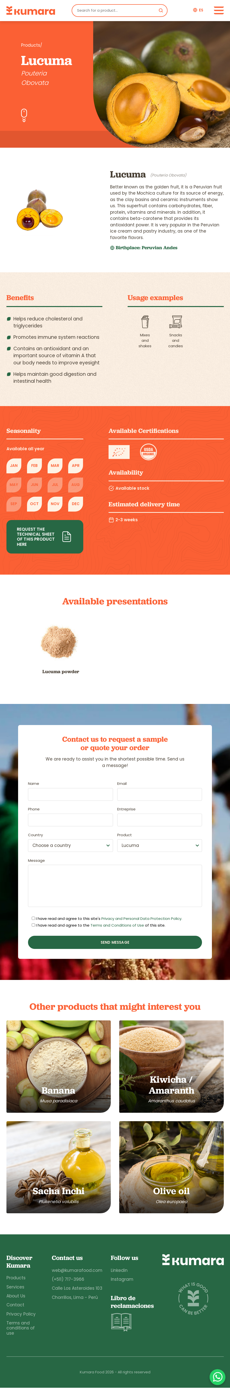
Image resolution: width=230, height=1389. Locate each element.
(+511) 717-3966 (67, 1280)
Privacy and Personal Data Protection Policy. (141, 918)
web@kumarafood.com (76, 1271)
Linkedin (118, 1271)
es (201, 10)
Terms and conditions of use (20, 1329)
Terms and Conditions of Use (117, 925)
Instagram (121, 1280)
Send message (115, 942)
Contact (15, 1306)
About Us (15, 1297)
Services (15, 1288)
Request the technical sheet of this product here (44, 536)
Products (16, 1279)
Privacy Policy (21, 1315)
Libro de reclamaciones (132, 1315)
